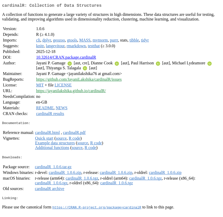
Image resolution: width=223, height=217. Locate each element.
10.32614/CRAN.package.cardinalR (66, 58)
